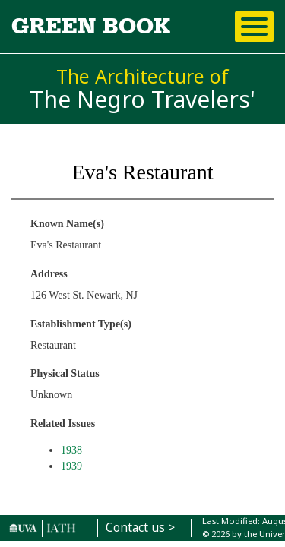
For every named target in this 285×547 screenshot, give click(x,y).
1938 (71, 450)
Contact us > (140, 528)
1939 (71, 466)
